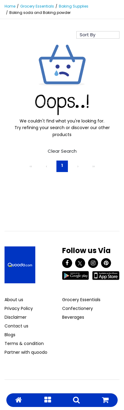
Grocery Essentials (37, 6)
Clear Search (62, 151)
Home (10, 6)
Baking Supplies (73, 6)
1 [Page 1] (62, 165)
